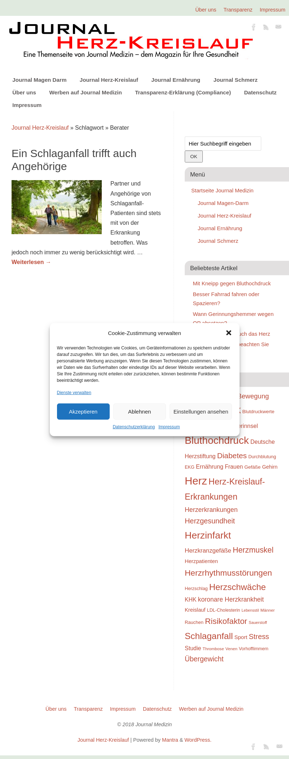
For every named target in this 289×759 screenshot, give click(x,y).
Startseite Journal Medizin (222, 190)
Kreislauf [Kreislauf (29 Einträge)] (195, 610)
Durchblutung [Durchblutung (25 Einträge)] (262, 456)
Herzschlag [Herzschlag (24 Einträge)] (196, 588)
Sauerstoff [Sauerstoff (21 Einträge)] (258, 622)
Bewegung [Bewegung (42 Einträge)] (253, 396)
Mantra (170, 740)
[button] (228, 332)
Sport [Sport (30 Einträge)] (240, 637)
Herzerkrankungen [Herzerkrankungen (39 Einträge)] (211, 509)
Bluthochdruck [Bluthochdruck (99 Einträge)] (217, 440)
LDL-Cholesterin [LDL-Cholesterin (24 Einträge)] (223, 610)
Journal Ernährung (175, 80)
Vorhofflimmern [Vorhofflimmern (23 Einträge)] (253, 648)
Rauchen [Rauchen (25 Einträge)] (194, 622)
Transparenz (238, 10)
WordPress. (197, 740)
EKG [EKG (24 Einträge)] (189, 467)
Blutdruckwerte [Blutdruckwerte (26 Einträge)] (258, 411)
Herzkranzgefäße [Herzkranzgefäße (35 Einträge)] (208, 550)
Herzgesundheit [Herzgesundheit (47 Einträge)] (210, 521)
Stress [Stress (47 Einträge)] (259, 636)
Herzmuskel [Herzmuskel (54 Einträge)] (253, 550)
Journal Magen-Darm (223, 203)
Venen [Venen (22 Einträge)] (231, 648)
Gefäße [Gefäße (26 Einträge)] (252, 467)
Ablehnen (139, 411)
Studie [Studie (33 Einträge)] (193, 648)
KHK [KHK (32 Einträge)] (190, 600)
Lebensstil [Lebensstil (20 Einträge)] (250, 610)
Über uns (205, 10)
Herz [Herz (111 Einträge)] (196, 481)
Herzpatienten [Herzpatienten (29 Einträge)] (201, 561)
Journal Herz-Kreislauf (109, 80)
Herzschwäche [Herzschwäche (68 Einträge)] (237, 587)
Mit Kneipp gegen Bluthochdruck (232, 283)
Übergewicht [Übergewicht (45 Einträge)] (204, 659)
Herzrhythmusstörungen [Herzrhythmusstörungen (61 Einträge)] (228, 572)
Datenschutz (260, 92)
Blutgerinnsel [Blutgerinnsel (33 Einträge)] (241, 426)
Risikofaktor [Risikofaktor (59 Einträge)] (226, 621)
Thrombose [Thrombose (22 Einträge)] (213, 648)
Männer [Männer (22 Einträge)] (267, 610)
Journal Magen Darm (39, 80)
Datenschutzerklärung (134, 426)
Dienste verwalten (74, 392)
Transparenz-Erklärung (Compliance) (183, 92)
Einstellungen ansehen (201, 411)
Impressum (169, 426)
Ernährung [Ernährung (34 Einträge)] (209, 466)
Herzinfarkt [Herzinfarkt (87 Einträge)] (208, 535)
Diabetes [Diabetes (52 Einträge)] (232, 455)
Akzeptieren (83, 411)
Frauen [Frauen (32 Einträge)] (234, 467)
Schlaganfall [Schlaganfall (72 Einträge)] (209, 636)
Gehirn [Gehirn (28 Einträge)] (269, 467)
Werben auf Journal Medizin (85, 92)
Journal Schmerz (235, 80)
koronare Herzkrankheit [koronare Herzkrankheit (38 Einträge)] (231, 599)
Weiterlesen (31, 262)
